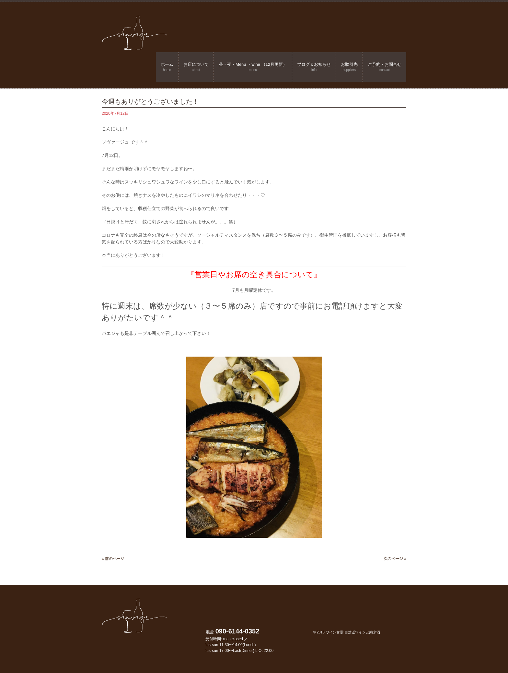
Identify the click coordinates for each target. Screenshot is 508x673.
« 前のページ (113, 558)
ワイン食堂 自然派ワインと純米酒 (353, 632)
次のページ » (395, 558)
